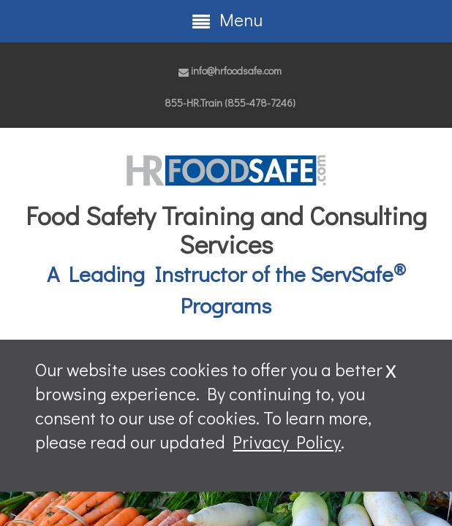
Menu (226, 19)
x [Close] (391, 368)
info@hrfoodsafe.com (230, 70)
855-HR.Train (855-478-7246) (230, 103)
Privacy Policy (287, 441)
